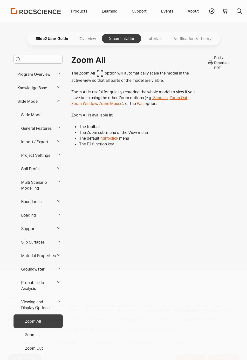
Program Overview (33, 74)
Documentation (121, 38)
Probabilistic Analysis (32, 285)
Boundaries (31, 201)
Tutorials (154, 38)
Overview (88, 38)
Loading (28, 215)
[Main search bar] (38, 59)
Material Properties (38, 255)
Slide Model (28, 101)
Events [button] (167, 11)
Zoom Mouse (110, 103)
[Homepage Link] (36, 11)
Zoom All (33, 321)
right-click (109, 138)
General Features (36, 128)
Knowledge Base (32, 87)
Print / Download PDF (218, 62)
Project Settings (35, 155)
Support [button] (139, 11)
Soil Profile (31, 168)
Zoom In (32, 334)
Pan (140, 103)
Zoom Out (34, 348)
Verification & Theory (192, 38)
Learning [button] (109, 11)
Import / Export (34, 141)
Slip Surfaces (33, 242)
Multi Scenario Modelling (34, 185)
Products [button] (79, 11)
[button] (212, 10)
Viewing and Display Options (35, 304)
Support (28, 228)
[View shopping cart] (225, 11)
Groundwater (33, 269)
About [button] (193, 11)
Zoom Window (84, 103)
